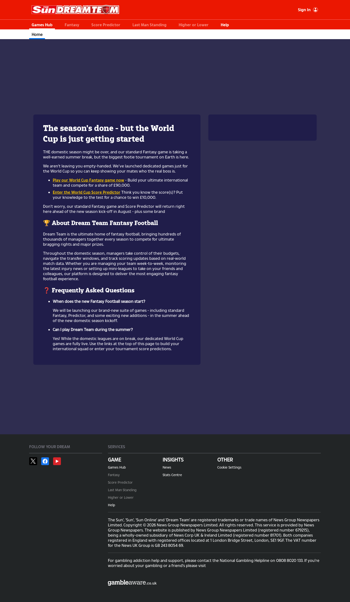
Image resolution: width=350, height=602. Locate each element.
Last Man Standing (149, 24)
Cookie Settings (229, 467)
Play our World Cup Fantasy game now (88, 180)
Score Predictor (105, 24)
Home (37, 34)
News (167, 467)
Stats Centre (172, 474)
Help (225, 24)
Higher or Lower (194, 24)
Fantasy (72, 24)
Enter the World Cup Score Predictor (86, 192)
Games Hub (42, 24)
